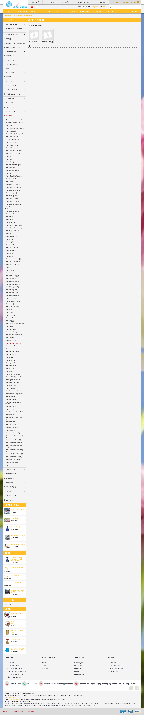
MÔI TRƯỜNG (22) (15, 73)
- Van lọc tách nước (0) (12, 318)
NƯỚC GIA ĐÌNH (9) (15, 77)
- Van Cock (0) (9, 239)
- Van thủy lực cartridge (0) (13, 374)
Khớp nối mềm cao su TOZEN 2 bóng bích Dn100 (17, 591)
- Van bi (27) (8, 173)
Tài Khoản (65, 2)
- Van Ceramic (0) (10, 222)
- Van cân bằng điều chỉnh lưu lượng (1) (14, 207)
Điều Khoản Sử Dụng (14, 677)
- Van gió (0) (8, 267)
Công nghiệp (22, 11)
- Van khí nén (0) (10, 304)
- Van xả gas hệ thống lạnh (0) (14, 412)
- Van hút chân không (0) (12, 301)
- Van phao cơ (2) (10, 346)
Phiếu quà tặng (80, 668)
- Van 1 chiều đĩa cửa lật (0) (13, 151)
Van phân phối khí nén (24, 15)
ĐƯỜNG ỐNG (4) (15, 474)
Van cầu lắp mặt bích (17, 527)
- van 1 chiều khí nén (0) (12, 139)
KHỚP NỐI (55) (15, 469)
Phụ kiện (72, 11)
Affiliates (78, 671)
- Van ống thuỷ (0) (10, 340)
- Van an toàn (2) (10, 162)
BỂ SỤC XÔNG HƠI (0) (15, 34)
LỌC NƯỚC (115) (15, 491)
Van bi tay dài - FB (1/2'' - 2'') (18, 510)
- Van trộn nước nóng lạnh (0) (14, 394)
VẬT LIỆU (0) (15, 103)
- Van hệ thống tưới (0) (12, 292)
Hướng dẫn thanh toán (15, 674)
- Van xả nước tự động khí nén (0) (14, 418)
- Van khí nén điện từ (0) (12, 306)
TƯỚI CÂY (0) (15, 98)
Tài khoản (113, 663)
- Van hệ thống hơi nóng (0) (13, 281)
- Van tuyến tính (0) (10, 406)
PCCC (122, 11)
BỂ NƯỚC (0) (15, 478)
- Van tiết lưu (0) (10, 388)
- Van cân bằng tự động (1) (13, 204)
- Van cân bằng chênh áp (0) (13, 187)
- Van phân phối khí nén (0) (13, 343)
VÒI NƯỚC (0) (15, 107)
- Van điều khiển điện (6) (12, 459)
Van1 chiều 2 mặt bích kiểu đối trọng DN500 (17, 649)
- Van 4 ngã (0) (9, 159)
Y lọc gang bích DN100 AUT (12, 583)
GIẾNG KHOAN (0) (11, 65)
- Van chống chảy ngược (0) (13, 228)
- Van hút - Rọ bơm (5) (11, 298)
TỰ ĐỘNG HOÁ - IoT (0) (15, 94)
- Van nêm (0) (9, 326)
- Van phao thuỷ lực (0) (12, 351)
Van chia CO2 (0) (34, 36)
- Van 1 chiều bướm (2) (12, 131)
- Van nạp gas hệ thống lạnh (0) (14, 323)
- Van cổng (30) (9, 245)
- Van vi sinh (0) (9, 409)
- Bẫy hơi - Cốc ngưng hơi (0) (13, 120)
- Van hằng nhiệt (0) (11, 278)
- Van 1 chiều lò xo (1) (11, 145)
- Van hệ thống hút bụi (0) (12, 284)
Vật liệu (59, 11)
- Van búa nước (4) (10, 179)
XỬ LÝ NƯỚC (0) (15, 496)
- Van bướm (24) (10, 181)
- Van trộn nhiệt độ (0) (11, 391)
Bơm (9, 11)
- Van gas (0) (9, 256)
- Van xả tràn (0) (10, 422)
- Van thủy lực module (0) (12, 380)
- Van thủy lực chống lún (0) (13, 377)
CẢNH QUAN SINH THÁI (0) (15, 47)
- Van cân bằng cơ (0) (11, 193)
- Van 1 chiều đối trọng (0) (13, 153)
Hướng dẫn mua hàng (14, 668)
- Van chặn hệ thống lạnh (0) (13, 225)
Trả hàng (44, 665)
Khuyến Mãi (79, 674)
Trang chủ (8, 15)
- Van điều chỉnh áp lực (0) (13, 440)
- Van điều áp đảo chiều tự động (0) (14, 436)
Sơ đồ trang (45, 668)
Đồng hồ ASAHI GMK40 (18, 544)
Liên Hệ (43, 663)
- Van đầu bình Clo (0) (11, 427)
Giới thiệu (10, 663)
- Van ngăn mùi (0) (10, 329)
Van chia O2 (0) (47, 36)
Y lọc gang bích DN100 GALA (13, 576)
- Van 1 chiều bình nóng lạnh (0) (14, 128)
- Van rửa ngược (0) (11, 357)
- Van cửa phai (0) (10, 250)
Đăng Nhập (95, 7)
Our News (78, 665)
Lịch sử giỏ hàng (83, 2)
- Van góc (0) (9, 273)
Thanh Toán (101, 2)
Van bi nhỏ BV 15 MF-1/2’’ (17, 614)
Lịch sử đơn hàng (116, 665)
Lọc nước (47, 11)
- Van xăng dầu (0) (10, 424)
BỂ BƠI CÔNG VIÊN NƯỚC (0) (15, 29)
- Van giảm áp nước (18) (12, 264)
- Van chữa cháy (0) (11, 233)
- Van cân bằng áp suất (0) (13, 184)
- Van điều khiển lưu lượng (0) (14, 454)
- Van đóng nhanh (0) (11, 462)
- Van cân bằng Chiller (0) (12, 190)
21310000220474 (14, 699)
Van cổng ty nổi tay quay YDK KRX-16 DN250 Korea (16, 559)
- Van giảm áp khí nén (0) (12, 262)
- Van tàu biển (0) (10, 360)
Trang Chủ (35, 2)
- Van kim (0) (9, 309)
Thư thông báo (115, 671)
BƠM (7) (15, 39)
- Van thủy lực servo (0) (12, 382)
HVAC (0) (8, 68)
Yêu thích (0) (50, 2)
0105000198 (13, 697)
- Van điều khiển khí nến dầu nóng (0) (13, 446)
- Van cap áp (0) (10, 214)
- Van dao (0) (9, 253)
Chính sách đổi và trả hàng (16, 671)
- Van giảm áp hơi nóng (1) (13, 259)
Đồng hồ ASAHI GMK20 (18, 535)
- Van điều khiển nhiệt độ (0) (13, 457)
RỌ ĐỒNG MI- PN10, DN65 (17, 631)
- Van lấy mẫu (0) (10, 312)
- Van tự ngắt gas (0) (11, 396)
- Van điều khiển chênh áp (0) (14, 443)
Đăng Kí (104, 7)
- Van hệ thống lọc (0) (11, 290)
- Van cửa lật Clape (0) (12, 247)
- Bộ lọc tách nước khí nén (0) (14, 122)
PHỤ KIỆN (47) (15, 483)
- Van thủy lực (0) (10, 371)
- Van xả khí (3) (9, 415)
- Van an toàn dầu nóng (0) (13, 165)
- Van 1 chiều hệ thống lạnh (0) (14, 134)
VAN (14, 15)
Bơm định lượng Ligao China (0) (15, 43)
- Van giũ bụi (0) (10, 270)
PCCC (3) (15, 81)
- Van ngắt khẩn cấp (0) (12, 332)
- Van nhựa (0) (9, 337)
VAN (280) (15, 116)
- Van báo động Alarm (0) (12, 170)
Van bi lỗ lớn (14, 518)
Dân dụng (34, 11)
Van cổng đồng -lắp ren (18, 639)
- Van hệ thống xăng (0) (12, 295)
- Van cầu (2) (9, 217)
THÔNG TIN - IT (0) (15, 90)
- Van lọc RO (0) (10, 315)
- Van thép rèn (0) (10, 363)
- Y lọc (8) (8, 465)
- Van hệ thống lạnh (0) (12, 287)
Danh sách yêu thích (117, 668)
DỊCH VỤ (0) (15, 500)
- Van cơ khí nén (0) (11, 236)
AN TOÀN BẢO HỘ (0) (15, 24)
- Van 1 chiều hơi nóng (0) (12, 136)
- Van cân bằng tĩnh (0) (12, 201)
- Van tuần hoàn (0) (11, 399)
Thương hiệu (79, 663)
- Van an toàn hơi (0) (11, 167)
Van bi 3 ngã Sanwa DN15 (17, 622)
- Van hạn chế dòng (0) (12, 276)
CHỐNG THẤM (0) (15, 51)
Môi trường (84, 11)
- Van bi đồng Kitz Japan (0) (13, 176)
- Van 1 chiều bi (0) (10, 125)
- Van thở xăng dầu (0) (11, 368)
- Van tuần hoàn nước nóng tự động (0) (14, 402)
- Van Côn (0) (9, 242)
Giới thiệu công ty (13, 665)
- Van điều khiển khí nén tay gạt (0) (14, 450)
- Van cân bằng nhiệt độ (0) (13, 196)
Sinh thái (109, 11)
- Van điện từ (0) (10, 430)
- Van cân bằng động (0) (12, 211)
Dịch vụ (134, 11)
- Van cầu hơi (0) (10, 219)
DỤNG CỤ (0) (15, 56)
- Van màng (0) (9, 321)
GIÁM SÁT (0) (15, 60)
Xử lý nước (97, 11)
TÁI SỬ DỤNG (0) (11, 86)
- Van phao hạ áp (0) (11, 349)
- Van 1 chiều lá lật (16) (12, 142)
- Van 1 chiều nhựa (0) (11, 148)
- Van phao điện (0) (10, 354)
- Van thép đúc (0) (10, 365)
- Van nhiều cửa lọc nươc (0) (13, 335)
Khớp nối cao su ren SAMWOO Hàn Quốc (13, 568)
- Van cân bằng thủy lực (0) (13, 198)
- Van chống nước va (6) (12, 231)
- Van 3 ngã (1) (9, 156)
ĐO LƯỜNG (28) (15, 487)
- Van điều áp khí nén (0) (12, 433)
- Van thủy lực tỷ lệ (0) (11, 385)
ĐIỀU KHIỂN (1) (15, 112)
